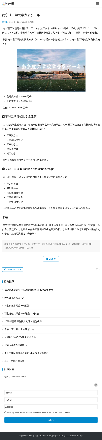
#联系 (80, 436)
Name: (9, 393)
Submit (51, 420)
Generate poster (12, 270)
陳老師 (5, 22)
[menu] (98, 3)
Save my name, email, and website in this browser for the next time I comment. (38, 412)
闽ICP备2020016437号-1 (68, 436)
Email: (9, 400)
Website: (9, 407)
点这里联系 (59, 244)
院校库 (31, 22)
